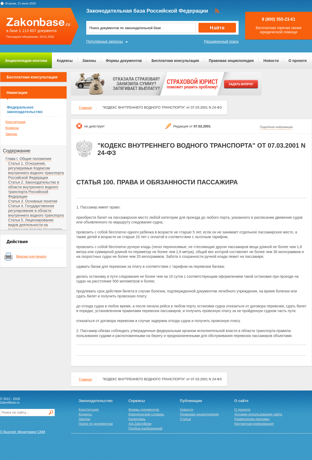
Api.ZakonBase (140, 424)
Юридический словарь (146, 414)
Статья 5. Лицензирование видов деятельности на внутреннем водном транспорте (35, 225)
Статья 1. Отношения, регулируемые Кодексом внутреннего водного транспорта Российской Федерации (36, 170)
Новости (271, 60)
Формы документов (124, 60)
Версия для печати (31, 256)
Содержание (16, 150)
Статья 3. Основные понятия (32, 201)
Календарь (137, 419)
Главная (85, 108)
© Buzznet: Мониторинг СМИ (22, 432)
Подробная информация (276, 127)
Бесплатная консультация (175, 60)
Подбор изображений (145, 428)
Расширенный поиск (221, 41)
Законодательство (95, 401)
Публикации (191, 401)
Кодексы (65, 60)
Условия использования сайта (258, 414)
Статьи (185, 419)
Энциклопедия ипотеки (26, 60)
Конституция (15, 122)
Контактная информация (253, 424)
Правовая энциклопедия (231, 60)
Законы (89, 60)
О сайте (241, 401)
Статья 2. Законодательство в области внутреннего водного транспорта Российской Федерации (33, 189)
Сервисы (136, 401)
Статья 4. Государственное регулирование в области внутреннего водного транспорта (36, 210)
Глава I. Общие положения (28, 159)
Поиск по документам (96, 424)
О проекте (297, 60)
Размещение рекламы (252, 419)
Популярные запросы (104, 41)
